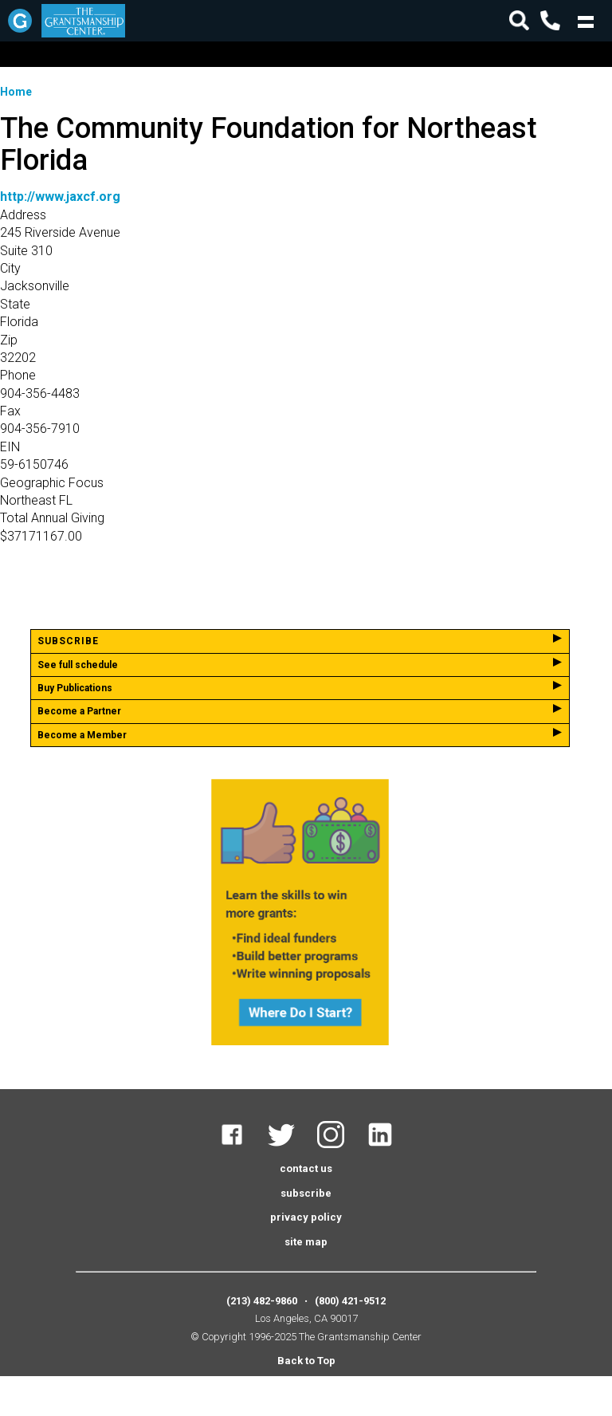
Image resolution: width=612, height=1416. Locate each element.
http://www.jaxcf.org (60, 196)
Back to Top (306, 1361)
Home (16, 91)
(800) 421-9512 (350, 1301)
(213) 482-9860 (261, 1301)
